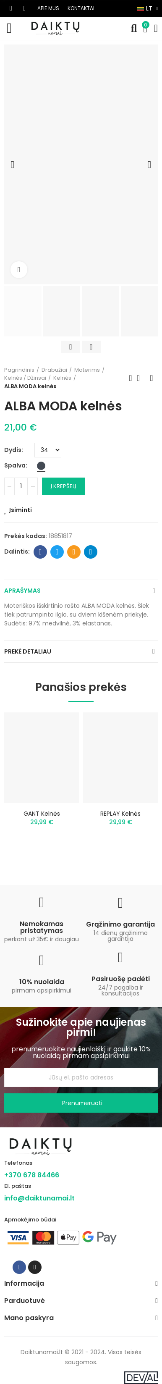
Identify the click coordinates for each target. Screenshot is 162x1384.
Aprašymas (22, 590)
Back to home (141, 378)
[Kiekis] (21, 486)
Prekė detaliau (27, 651)
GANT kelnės (42, 813)
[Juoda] (41, 466)
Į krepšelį (63, 486)
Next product (151, 378)
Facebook (40, 552)
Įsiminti (20, 510)
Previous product (130, 378)
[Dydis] (47, 450)
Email (74, 552)
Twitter (57, 552)
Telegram (90, 552)
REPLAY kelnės (120, 813)
